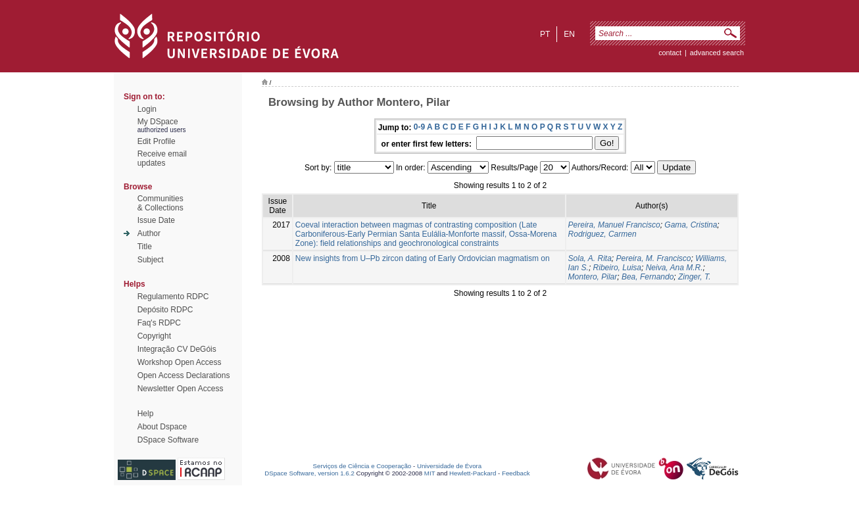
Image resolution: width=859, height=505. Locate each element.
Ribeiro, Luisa (617, 267)
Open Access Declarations (183, 375)
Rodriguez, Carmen (602, 234)
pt (545, 34)
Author (148, 233)
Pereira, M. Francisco (653, 258)
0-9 (419, 127)
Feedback (516, 473)
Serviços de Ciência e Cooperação (362, 465)
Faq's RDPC (159, 322)
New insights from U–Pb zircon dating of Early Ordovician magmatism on (422, 258)
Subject (150, 259)
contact (669, 53)
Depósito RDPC (165, 309)
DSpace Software (168, 440)
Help (145, 413)
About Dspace (162, 426)
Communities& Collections (160, 203)
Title (144, 246)
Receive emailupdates (162, 158)
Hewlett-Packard (472, 473)
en (569, 34)
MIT (429, 473)
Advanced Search (717, 53)
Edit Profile (156, 141)
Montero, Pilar (593, 276)
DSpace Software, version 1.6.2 (309, 473)
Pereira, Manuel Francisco (614, 224)
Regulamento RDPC (173, 296)
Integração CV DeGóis (176, 349)
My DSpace (157, 121)
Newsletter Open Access (180, 388)
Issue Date (156, 220)
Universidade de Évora (449, 465)
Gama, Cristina (690, 224)
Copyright (154, 336)
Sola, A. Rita (590, 258)
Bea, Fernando (648, 276)
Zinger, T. (694, 276)
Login (147, 109)
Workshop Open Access (179, 362)
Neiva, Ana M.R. (674, 267)
